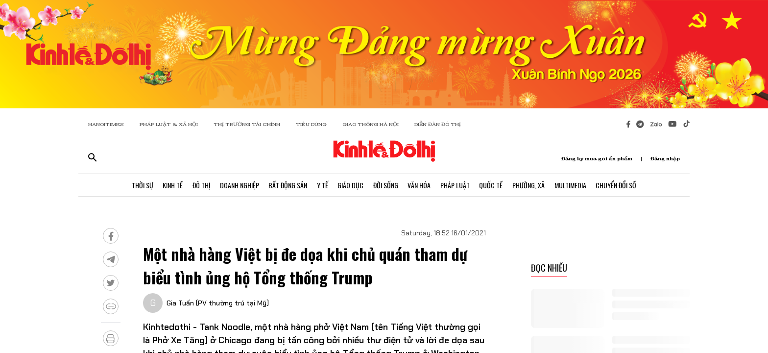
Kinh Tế (172, 185)
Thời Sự (141, 185)
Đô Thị (200, 185)
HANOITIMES (106, 124)
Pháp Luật (455, 185)
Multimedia (571, 185)
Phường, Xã (529, 185)
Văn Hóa (419, 185)
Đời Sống (385, 185)
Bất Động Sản (287, 185)
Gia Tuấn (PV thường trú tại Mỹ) (218, 303)
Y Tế (322, 185)
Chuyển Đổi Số (617, 185)
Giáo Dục (350, 185)
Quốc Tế (492, 185)
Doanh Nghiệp (238, 185)
